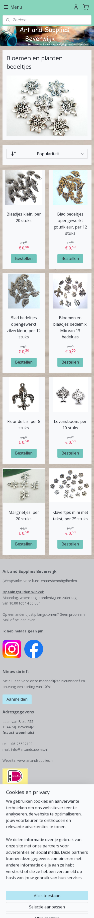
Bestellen (24, 258)
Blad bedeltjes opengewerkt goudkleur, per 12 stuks (70, 224)
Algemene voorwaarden (22, 867)
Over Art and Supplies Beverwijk (28, 839)
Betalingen (11, 856)
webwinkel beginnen (27, 909)
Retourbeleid (13, 861)
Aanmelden (17, 699)
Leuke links (11, 872)
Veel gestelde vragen (19, 878)
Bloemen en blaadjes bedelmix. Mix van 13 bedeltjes (70, 327)
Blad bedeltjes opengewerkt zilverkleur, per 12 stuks (24, 327)
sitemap (71, 901)
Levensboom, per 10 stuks (70, 425)
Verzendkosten (15, 850)
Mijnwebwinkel (71, 909)
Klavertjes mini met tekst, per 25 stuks (70, 516)
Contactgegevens (17, 844)
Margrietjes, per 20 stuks (24, 516)
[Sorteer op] (47, 154)
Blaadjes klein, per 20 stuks (24, 218)
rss (81, 901)
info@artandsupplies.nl (29, 749)
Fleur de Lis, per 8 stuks (23, 425)
